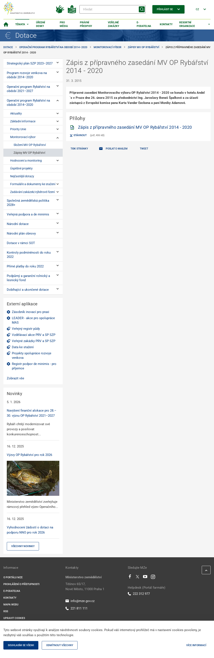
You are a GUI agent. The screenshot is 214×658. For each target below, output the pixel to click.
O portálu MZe (13, 577)
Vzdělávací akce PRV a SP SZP (33, 335)
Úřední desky (40, 24)
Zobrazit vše (15, 378)
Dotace (8, 47)
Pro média (64, 24)
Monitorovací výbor (107, 47)
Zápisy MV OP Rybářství (143, 47)
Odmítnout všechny (59, 645)
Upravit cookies (14, 618)
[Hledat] (112, 9)
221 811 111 (76, 608)
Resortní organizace (187, 24)
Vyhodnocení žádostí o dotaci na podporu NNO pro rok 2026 (30, 529)
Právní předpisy (86, 24)
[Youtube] (145, 578)
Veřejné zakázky (113, 24)
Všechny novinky (23, 546)
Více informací (196, 645)
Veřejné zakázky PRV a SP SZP (33, 341)
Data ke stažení (23, 347)
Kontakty (166, 24)
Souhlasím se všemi (21, 645)
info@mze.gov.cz (79, 601)
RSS (5, 611)
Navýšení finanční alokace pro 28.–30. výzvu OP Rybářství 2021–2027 (31, 413)
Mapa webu (10, 604)
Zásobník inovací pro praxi (30, 312)
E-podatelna (144, 24)
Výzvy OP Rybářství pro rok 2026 (29, 455)
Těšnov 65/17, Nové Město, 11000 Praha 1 (84, 586)
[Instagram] (153, 578)
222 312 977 (139, 594)
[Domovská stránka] (5, 24)
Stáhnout (78, 135)
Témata (20, 24)
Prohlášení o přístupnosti (21, 584)
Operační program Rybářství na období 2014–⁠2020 (53, 47)
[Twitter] (137, 578)
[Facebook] (130, 578)
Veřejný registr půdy (26, 329)
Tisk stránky (79, 148)
